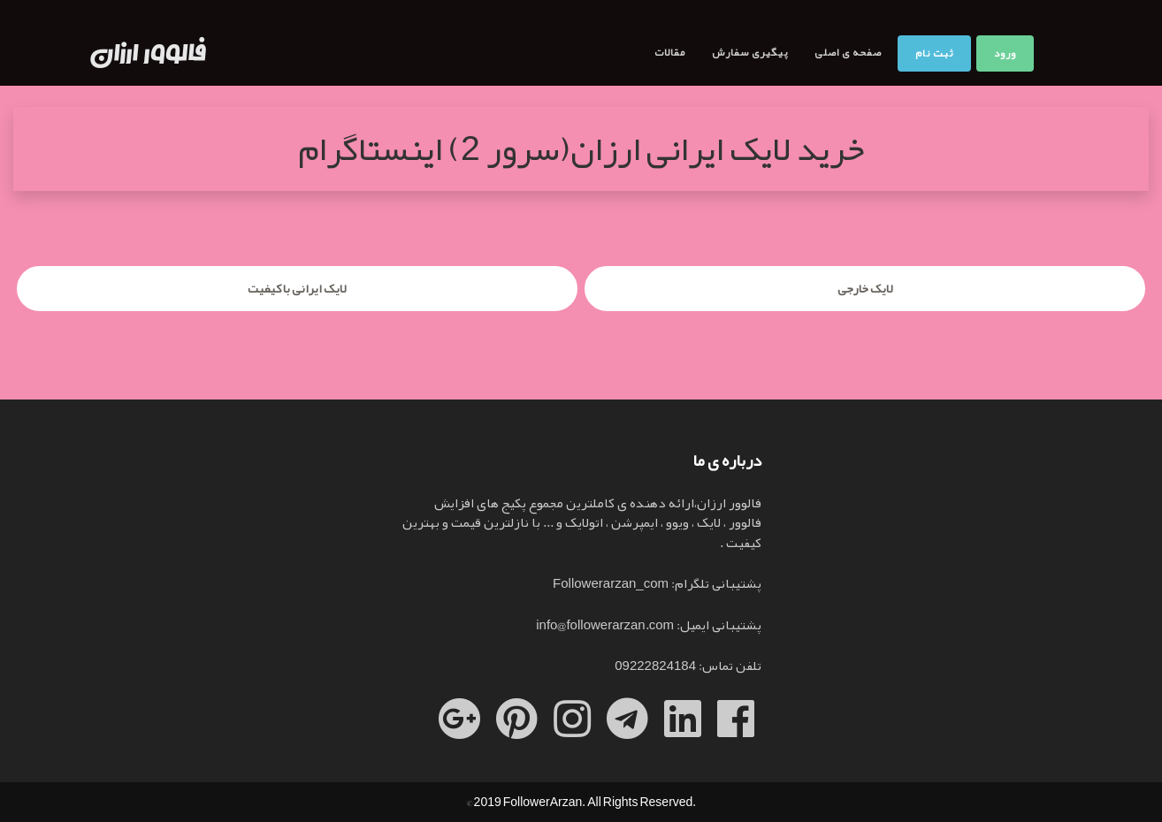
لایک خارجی (865, 288)
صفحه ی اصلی (848, 52)
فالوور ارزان (148, 54)
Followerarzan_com (611, 583)
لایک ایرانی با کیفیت (297, 288)
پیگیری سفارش (750, 52)
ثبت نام (934, 53)
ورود (1005, 53)
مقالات (669, 52)
